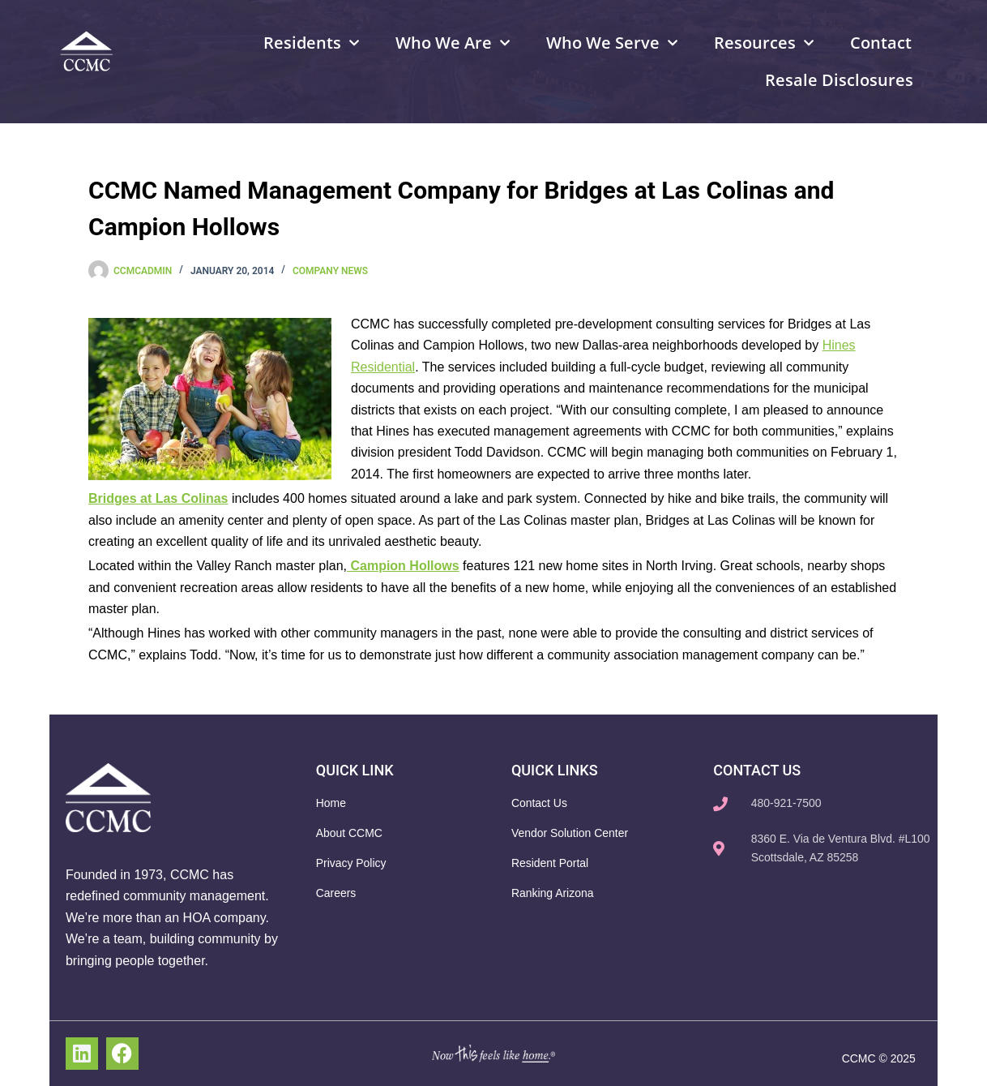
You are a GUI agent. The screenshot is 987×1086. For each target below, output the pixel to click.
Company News (330, 271)
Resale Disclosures (839, 80)
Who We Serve (611, 43)
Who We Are (452, 43)
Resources (764, 43)
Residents (311, 43)
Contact (881, 43)
